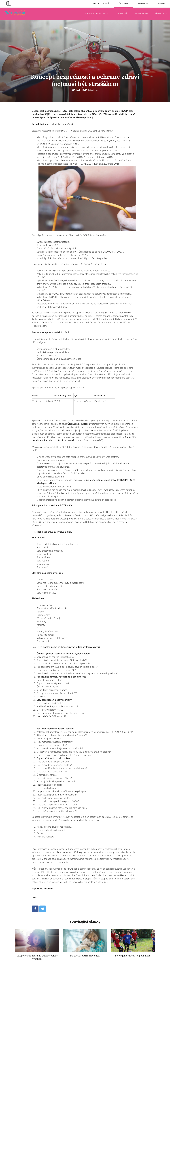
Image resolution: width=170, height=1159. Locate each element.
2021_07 (94, 90)
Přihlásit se (161, 14)
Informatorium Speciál (97, 14)
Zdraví (75, 90)
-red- (84, 90)
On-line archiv (141, 14)
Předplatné (121, 14)
